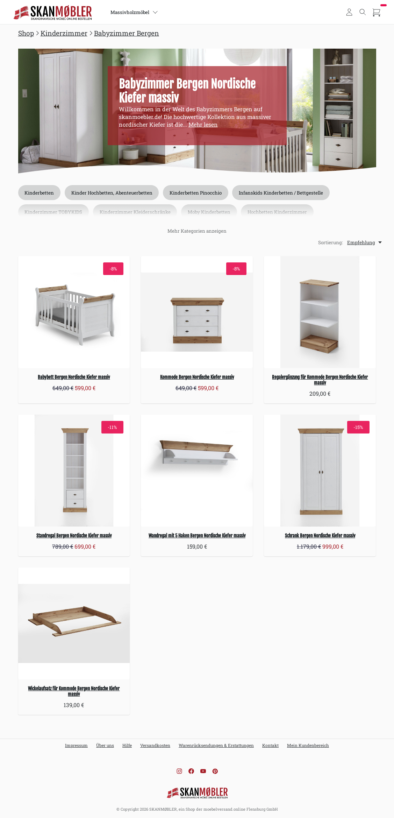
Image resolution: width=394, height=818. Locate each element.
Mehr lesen (203, 124)
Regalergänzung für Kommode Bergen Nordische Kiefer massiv (320, 380)
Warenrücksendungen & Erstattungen (216, 745)
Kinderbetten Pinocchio (196, 193)
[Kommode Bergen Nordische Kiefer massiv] (197, 312)
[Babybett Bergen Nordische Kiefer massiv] (74, 312)
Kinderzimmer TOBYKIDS (54, 212)
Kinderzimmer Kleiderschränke (135, 212)
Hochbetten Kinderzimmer (278, 212)
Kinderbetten (39, 193)
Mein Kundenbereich (308, 745)
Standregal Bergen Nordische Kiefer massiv (74, 535)
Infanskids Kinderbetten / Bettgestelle (282, 193)
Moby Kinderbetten (209, 212)
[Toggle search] (363, 12)
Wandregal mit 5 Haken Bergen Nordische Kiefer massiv (197, 535)
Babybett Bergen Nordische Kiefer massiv (74, 377)
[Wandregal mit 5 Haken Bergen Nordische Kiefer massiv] (197, 471)
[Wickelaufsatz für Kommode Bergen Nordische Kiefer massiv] (74, 623)
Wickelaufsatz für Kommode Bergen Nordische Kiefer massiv (74, 691)
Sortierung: (330, 242)
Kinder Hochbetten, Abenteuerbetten (112, 193)
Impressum (76, 745)
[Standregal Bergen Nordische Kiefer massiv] (74, 471)
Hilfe (127, 745)
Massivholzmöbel (134, 12)
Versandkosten (155, 745)
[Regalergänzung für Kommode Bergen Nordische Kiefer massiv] (320, 312)
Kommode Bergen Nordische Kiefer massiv (197, 377)
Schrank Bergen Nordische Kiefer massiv (320, 535)
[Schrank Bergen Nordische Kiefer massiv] (320, 471)
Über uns (105, 745)
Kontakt (270, 745)
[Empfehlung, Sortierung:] (365, 242)
